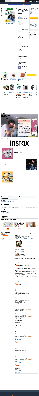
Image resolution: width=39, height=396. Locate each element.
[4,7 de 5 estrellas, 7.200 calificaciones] (18, 94)
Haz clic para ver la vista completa (10, 23)
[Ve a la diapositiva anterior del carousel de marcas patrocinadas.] (1, 226)
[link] (13, 75)
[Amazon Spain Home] (13, 395)
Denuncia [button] (21, 262)
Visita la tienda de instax (21, 11)
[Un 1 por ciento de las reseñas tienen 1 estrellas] (6, 240)
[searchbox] (17, 1)
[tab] (16, 238)
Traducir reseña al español (18, 339)
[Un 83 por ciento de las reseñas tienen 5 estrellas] (6, 235)
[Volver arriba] (19, 391)
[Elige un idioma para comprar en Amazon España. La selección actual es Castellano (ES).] (27, 1)
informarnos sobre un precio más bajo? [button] (8, 201)
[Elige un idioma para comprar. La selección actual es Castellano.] (20, 394)
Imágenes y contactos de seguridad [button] (5, 212)
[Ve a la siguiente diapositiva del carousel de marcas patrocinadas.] (37, 226)
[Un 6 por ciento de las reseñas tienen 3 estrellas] (6, 238)
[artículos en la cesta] (37, 1)
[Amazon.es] (2, 1)
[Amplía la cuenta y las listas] (32, 1)
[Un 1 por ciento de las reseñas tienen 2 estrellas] (6, 239)
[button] (1, 3)
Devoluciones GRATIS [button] (33, 12)
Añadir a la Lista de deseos (33, 32)
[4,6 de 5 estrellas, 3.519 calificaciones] (25, 94)
